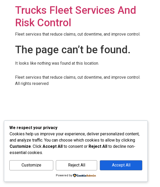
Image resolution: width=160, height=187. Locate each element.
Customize (31, 165)
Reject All (76, 165)
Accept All (121, 165)
